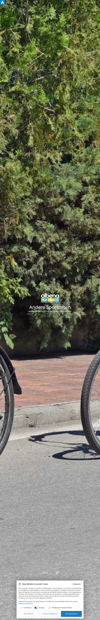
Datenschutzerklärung (25, 603)
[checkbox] (25, 608)
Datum (33, 580)
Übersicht (76, 584)
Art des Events (9, 580)
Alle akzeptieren (71, 614)
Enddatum (55, 580)
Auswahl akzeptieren (50, 614)
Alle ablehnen (29, 614)
